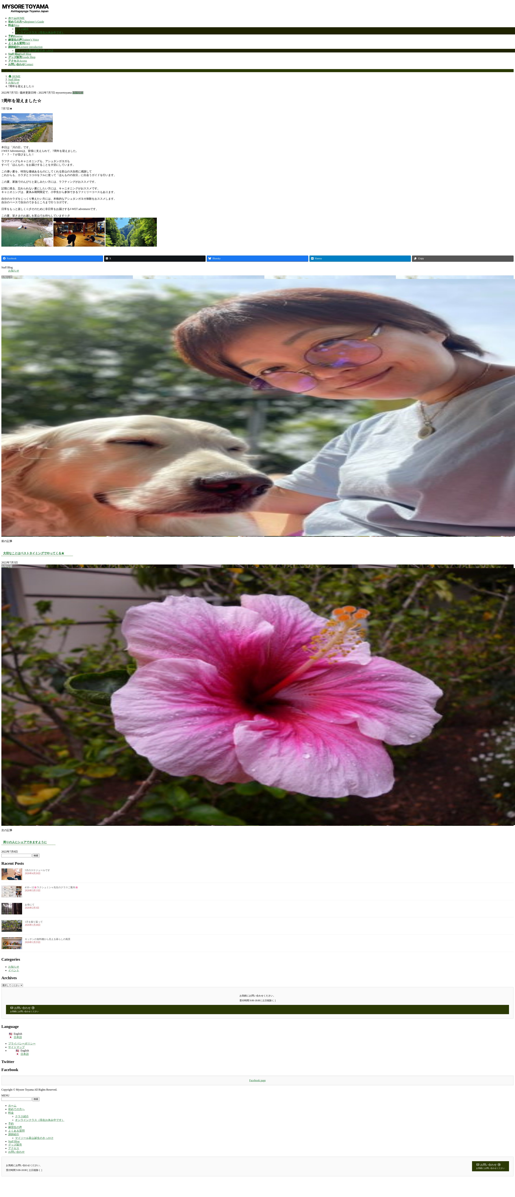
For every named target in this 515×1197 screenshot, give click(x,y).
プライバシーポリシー (22, 1043)
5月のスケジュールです (37, 870)
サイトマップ (16, 1047)
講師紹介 (13, 1134)
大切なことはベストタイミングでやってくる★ (33, 553)
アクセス (13, 1148)
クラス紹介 (22, 28)
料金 (11, 1112)
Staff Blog (14, 1141)
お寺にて (29, 904)
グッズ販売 (15, 1144)
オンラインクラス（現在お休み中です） (39, 32)
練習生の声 (15, 1127)
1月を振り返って (34, 922)
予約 (11, 1123)
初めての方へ (16, 1109)
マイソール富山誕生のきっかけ (34, 50)
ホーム (12, 1105)
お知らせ (77, 92)
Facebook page (257, 1080)
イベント (13, 970)
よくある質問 (16, 1130)
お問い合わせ (16, 1151)
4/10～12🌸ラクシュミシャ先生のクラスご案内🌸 (52, 887)
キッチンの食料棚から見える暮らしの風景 (47, 939)
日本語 (18, 1037)
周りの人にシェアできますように (25, 842)
